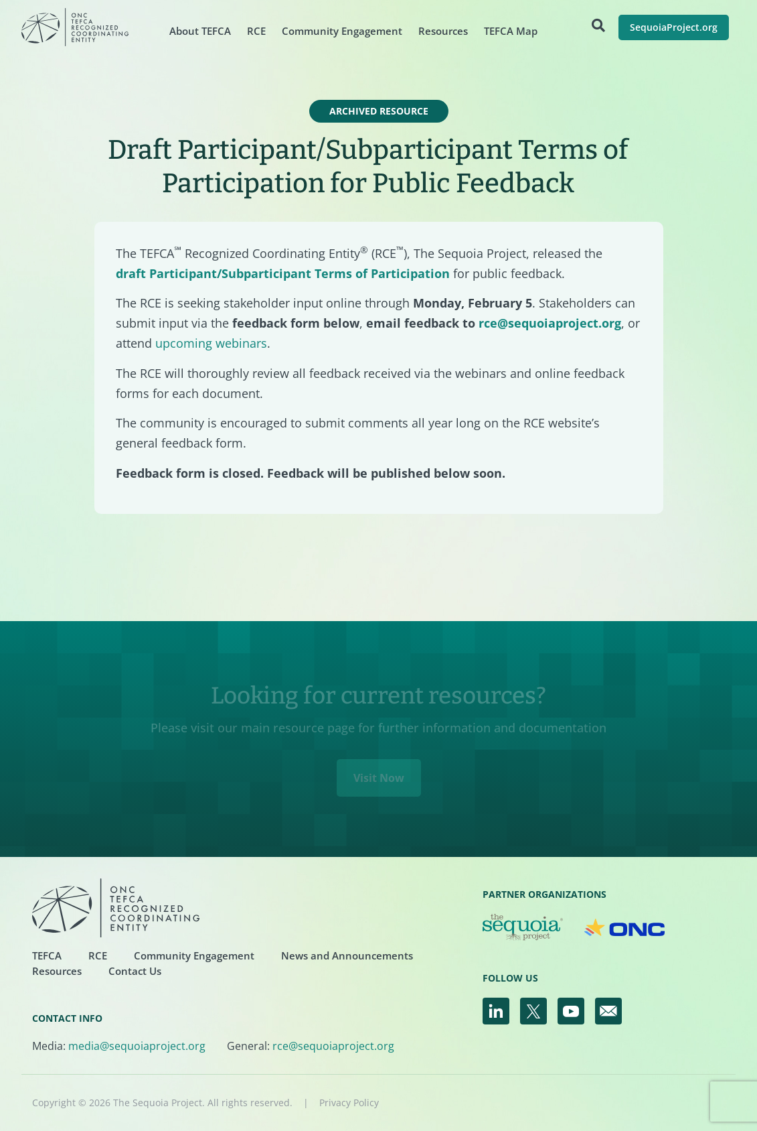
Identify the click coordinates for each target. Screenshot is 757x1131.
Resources (443, 31)
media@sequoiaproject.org (136, 1046)
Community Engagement (342, 31)
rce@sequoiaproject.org (550, 323)
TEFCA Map (510, 31)
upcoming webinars (211, 343)
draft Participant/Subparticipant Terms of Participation (283, 273)
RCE (256, 31)
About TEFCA (200, 31)
